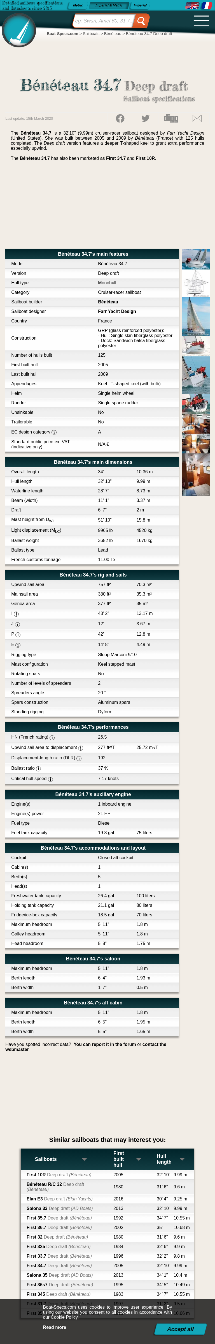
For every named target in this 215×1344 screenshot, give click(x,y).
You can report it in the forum (105, 1044)
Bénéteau (108, 301)
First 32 (57, 1237)
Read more (54, 1327)
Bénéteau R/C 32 (55, 1187)
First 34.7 (116, 158)
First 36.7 (59, 1227)
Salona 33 (60, 1208)
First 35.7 (59, 1218)
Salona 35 (60, 1275)
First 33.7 (59, 1256)
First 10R (145, 158)
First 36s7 (60, 1284)
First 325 (59, 1246)
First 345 (59, 1294)
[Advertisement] (107, 207)
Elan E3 (60, 1199)
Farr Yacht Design (117, 311)
